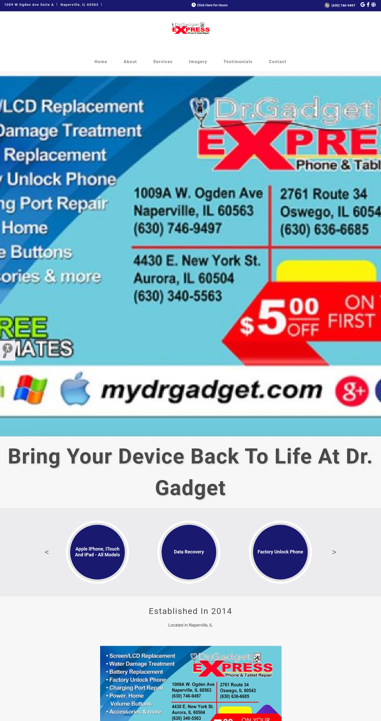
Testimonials (238, 61)
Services (163, 61)
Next (334, 552)
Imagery (198, 61)
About (130, 61)
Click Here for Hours (209, 5)
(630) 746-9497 (340, 5)
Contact (278, 61)
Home (101, 61)
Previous (47, 552)
